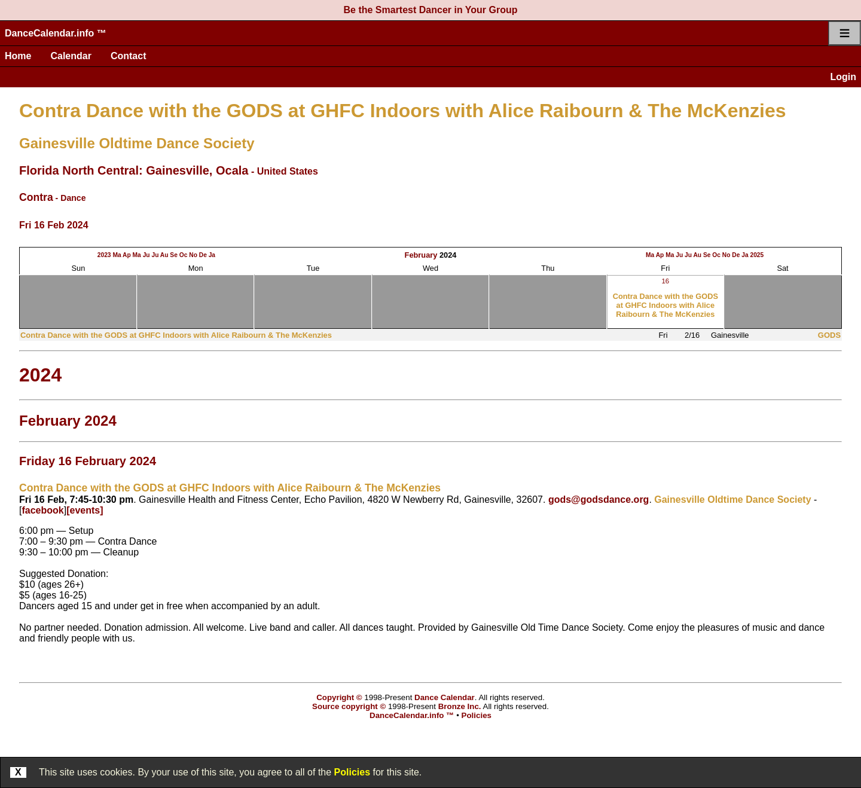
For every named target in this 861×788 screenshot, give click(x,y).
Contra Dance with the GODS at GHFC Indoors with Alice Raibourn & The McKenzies (402, 110)
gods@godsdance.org (598, 499)
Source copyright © (349, 706)
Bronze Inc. (459, 706)
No (193, 255)
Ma (116, 255)
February (421, 255)
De (203, 255)
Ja (212, 255)
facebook (42, 510)
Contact (128, 56)
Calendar (70, 56)
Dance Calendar (444, 697)
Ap (127, 255)
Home (18, 56)
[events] (84, 510)
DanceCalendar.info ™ (55, 33)
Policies (352, 772)
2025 (757, 255)
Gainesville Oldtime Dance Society (137, 143)
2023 (104, 255)
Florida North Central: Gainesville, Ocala (133, 170)
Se (174, 255)
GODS (829, 335)
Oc (183, 255)
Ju (146, 255)
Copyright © (339, 697)
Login (843, 77)
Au (164, 255)
